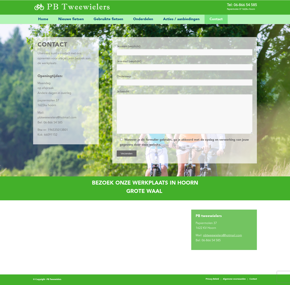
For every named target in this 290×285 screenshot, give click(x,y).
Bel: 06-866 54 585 (50, 122)
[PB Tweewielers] (71, 7)
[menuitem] (43, 19)
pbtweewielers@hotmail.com (57, 117)
